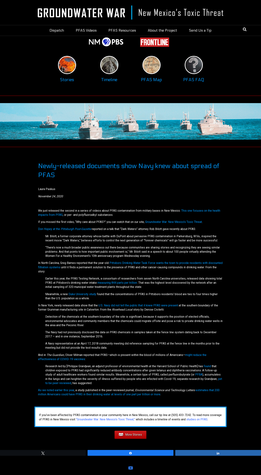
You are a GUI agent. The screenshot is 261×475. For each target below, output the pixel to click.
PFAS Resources (122, 30)
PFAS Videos (86, 30)
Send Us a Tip (200, 30)
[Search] (244, 29)
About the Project (162, 30)
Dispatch (56, 30)
